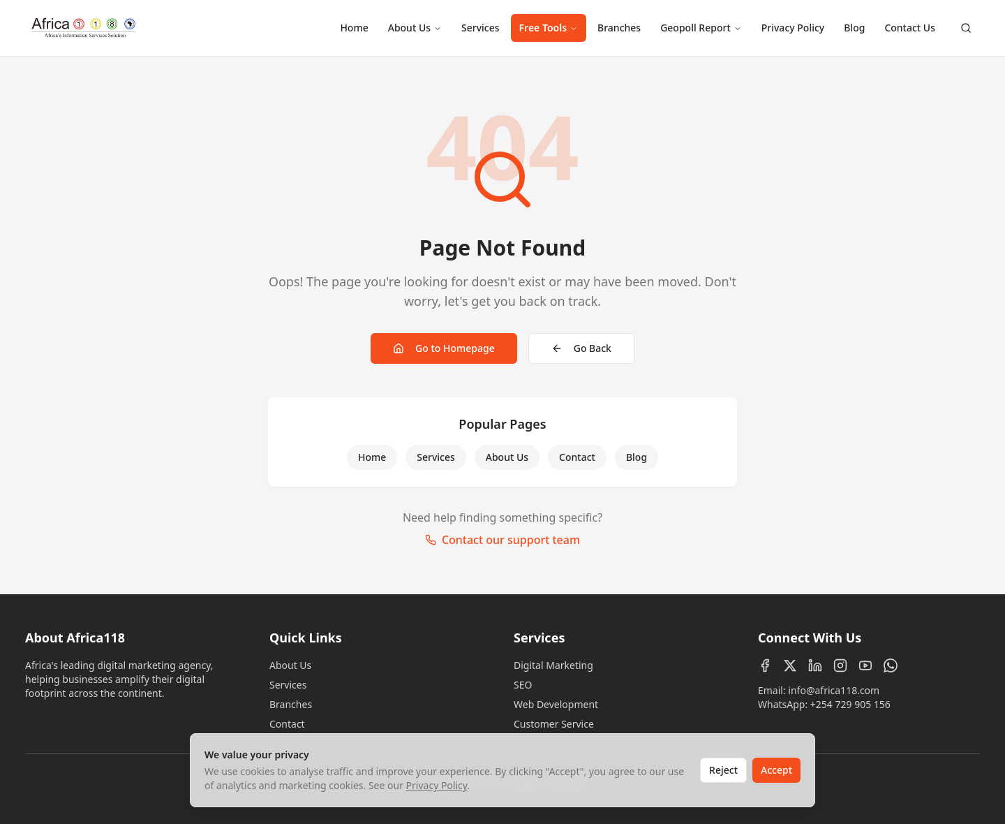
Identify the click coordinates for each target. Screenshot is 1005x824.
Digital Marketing (553, 665)
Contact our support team (502, 539)
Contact (577, 457)
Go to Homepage (444, 348)
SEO (523, 684)
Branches (619, 27)
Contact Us (909, 27)
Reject (723, 770)
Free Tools (548, 27)
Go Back (581, 348)
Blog (854, 27)
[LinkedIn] (815, 665)
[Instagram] (840, 665)
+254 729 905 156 (850, 704)
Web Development (556, 704)
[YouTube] (865, 665)
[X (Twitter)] (790, 665)
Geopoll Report (701, 27)
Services (480, 27)
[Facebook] (765, 665)
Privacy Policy (792, 27)
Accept (776, 770)
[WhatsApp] (891, 665)
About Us (415, 27)
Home (354, 27)
